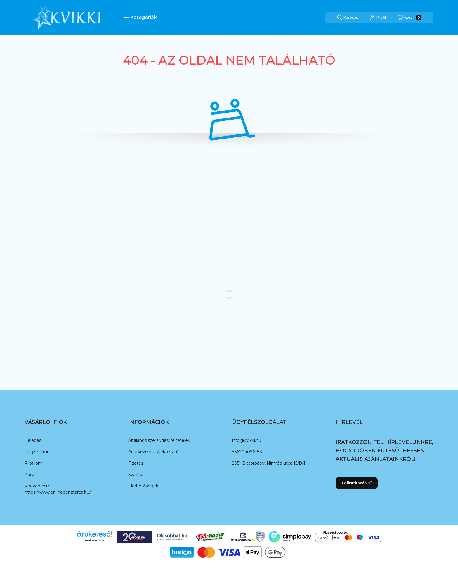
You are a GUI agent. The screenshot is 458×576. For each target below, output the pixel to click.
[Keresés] (347, 17)
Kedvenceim (38, 486)
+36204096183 (247, 451)
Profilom (33, 463)
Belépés (33, 440)
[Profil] (378, 17)
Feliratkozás (357, 483)
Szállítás (136, 474)
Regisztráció (37, 451)
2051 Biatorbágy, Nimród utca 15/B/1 (268, 463)
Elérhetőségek (143, 486)
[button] (140, 17)
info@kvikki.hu (246, 440)
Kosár (30, 474)
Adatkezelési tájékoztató (153, 451)
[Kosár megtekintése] (410, 17)
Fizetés (135, 463)
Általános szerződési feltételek (159, 440)
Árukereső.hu (94, 540)
